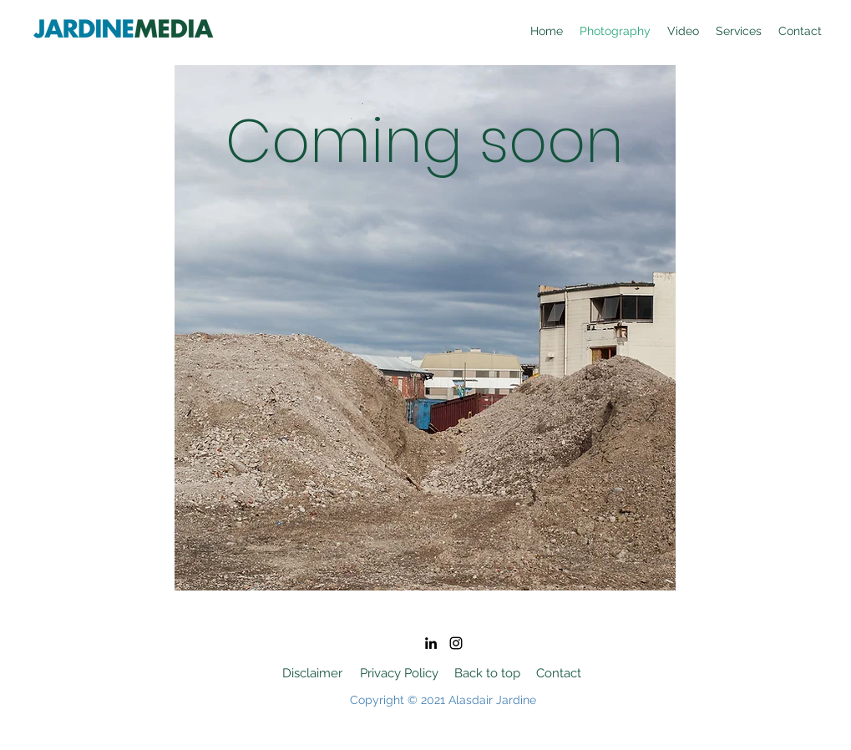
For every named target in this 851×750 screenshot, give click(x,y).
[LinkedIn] (431, 643)
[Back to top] (488, 673)
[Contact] (559, 673)
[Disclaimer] (313, 673)
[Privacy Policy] (399, 673)
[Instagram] (456, 643)
